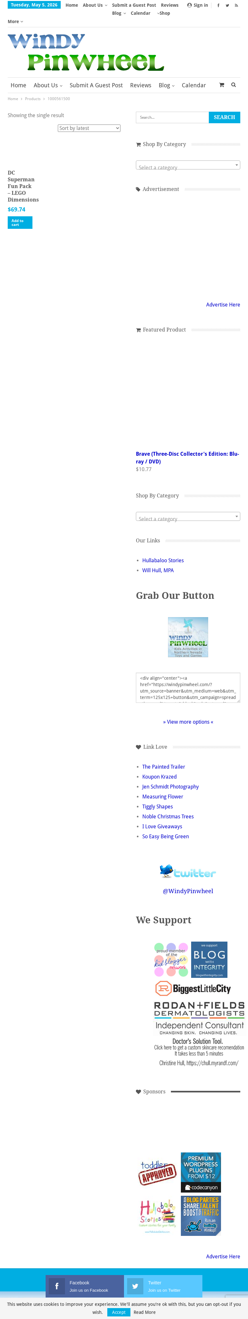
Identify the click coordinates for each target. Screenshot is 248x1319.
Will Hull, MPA (158, 554)
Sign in (197, 5)
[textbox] (188, 152)
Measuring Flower (162, 781)
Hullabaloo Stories (163, 544)
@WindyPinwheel (188, 875)
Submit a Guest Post (96, 69)
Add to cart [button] (17, 207)
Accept (119, 1312)
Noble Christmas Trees (168, 800)
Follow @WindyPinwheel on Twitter (188, 851)
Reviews (140, 69)
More (120, 5)
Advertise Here (223, 289)
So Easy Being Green (165, 820)
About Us (93, 5)
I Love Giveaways (162, 810)
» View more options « (188, 706)
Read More (145, 1312)
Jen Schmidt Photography (170, 771)
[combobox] (188, 148)
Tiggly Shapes (157, 791)
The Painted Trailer (163, 751)
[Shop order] (89, 112)
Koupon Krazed (159, 761)
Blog (164, 69)
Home (72, 5)
